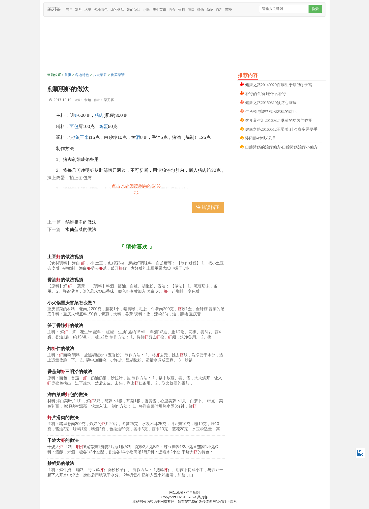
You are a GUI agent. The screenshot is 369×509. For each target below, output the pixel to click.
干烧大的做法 (63, 440)
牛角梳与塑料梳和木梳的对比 (271, 111)
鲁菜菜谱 (118, 75)
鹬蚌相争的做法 (80, 222)
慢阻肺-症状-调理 (260, 137)
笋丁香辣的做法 (65, 325)
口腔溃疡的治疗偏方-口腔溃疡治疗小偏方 (281, 146)
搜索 (315, 9)
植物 (200, 10)
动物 (209, 10)
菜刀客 (54, 8)
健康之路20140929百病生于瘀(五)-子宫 (278, 84)
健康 (191, 10)
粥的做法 (134, 10)
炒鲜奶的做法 (60, 463)
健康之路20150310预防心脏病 (271, 102)
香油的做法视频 (65, 279)
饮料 (181, 10)
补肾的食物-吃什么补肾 (265, 93)
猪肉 (99, 115)
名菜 (88, 10)
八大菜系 (100, 75)
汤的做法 (117, 10)
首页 (67, 75)
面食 (172, 10)
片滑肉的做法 (63, 417)
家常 (78, 10)
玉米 (84, 137)
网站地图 (176, 493)
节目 (69, 10)
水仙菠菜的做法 (80, 229)
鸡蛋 (103, 126)
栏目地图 (193, 493)
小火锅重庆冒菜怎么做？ (71, 302)
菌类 (228, 10)
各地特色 (101, 10)
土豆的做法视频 (65, 256)
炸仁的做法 (60, 348)
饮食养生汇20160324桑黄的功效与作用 (278, 120)
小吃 (146, 10)
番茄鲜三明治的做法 (69, 371)
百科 (219, 10)
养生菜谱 (159, 10)
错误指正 (208, 207)
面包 (73, 126)
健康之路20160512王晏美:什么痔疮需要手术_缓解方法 (284, 129)
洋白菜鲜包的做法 (67, 394)
